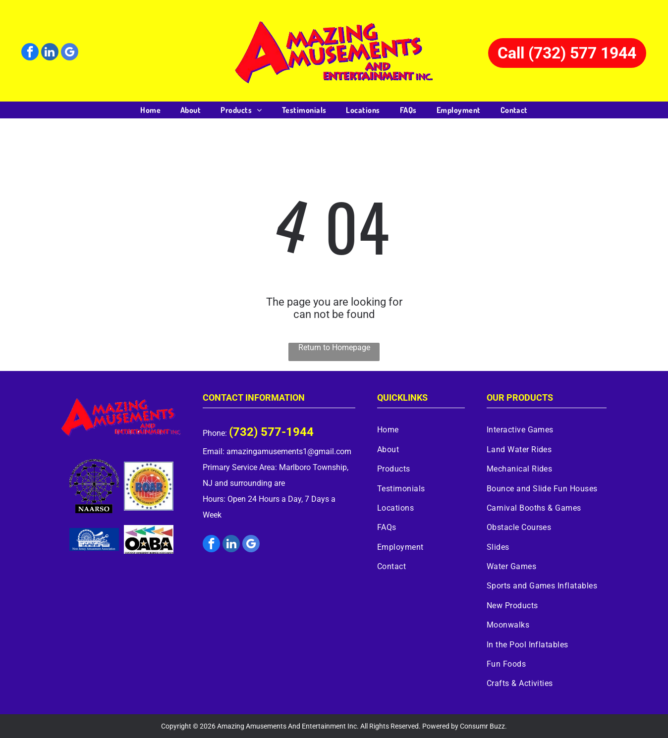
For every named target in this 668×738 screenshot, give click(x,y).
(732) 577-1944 (271, 432)
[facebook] (30, 53)
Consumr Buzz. (483, 726)
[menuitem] (150, 110)
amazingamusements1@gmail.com (288, 451)
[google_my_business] (69, 53)
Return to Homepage (334, 347)
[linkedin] (49, 53)
